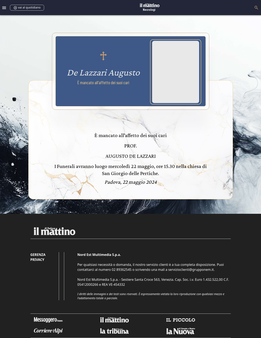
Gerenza (38, 254)
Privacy (37, 259)
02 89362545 (122, 269)
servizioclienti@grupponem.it (191, 269)
